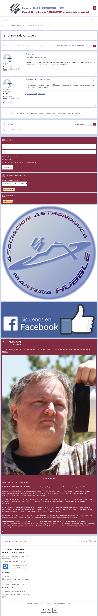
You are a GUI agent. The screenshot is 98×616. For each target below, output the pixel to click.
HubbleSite (8, 582)
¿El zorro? (30, 54)
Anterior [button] (86, 46)
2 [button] (91, 46)
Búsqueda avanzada (42, 46)
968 (11, 96)
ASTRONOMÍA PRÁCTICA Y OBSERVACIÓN (24, 26)
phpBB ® (39, 604)
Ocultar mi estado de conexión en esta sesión (19, 163)
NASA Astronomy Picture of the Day (17, 579)
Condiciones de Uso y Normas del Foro (18, 594)
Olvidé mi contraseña (9, 156)
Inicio (5, 26)
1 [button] (88, 46)
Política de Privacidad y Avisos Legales (18, 591)
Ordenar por (59, 113)
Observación (45, 26)
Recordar (6, 159)
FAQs (6, 597)
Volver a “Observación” (14, 130)
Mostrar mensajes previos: (28, 113)
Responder (10, 45)
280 (11, 67)
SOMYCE (8, 576)
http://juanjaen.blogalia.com (34, 94)
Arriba (94, 541)
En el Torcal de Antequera (20, 35)
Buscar (38, 46)
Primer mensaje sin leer (65, 46)
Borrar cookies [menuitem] (81, 541)
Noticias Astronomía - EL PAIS (15, 584)
